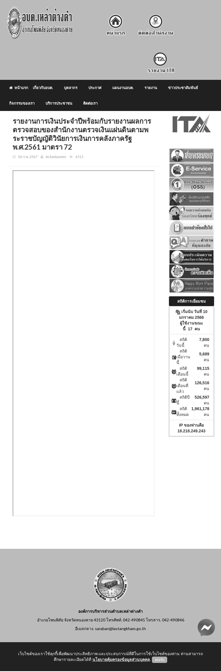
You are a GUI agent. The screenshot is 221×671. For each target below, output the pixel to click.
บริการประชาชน (58, 103)
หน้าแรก (18, 87)
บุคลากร (70, 87)
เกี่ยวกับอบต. (43, 87)
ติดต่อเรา (90, 103)
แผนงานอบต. (123, 87)
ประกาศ (94, 87)
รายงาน (150, 87)
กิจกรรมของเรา (22, 103)
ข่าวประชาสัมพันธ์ (183, 87)
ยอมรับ (159, 659)
